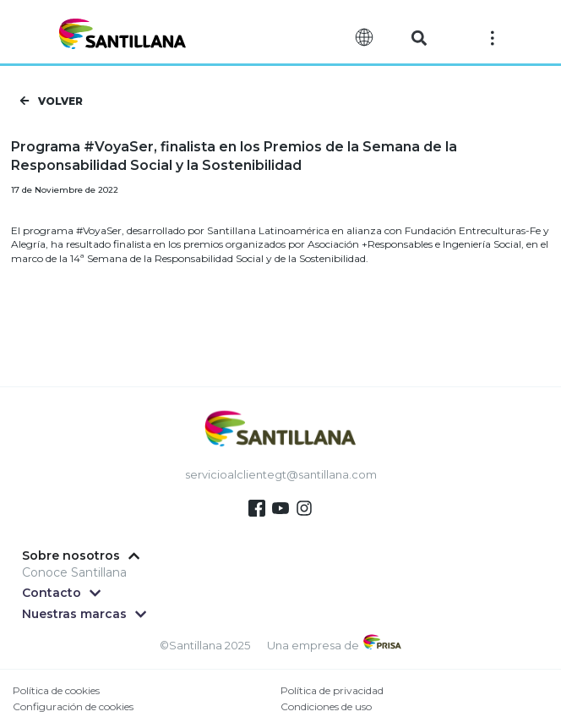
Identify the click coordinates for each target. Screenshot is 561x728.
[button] (419, 38)
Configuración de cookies (73, 706)
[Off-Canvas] (492, 37)
